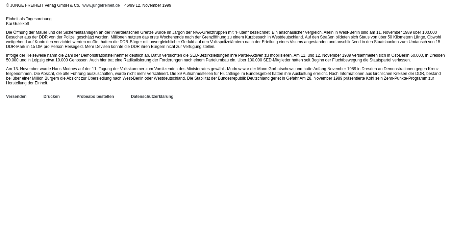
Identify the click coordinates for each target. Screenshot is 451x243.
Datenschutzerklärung (152, 96)
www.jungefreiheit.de (101, 5)
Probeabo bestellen (95, 96)
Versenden (16, 96)
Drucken (52, 96)
